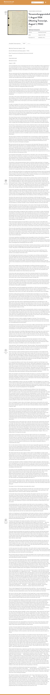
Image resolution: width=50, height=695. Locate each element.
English (24, 43)
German (29, 43)
